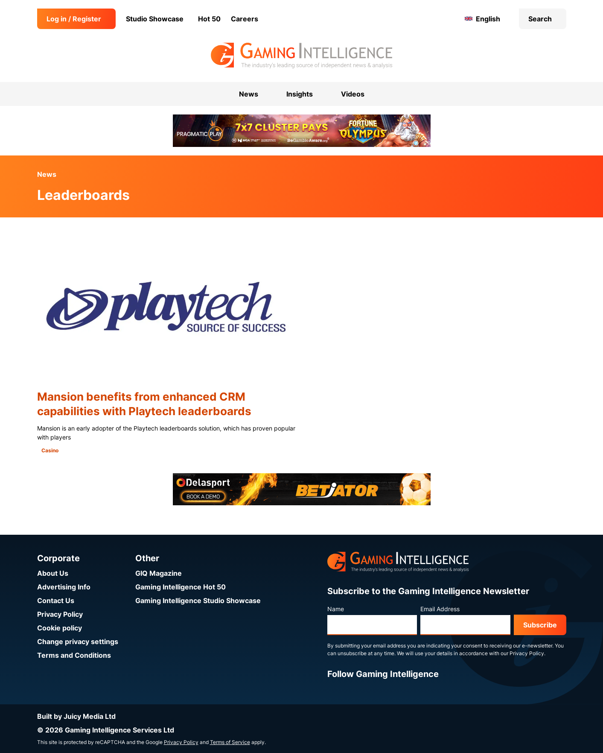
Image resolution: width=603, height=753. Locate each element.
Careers (244, 19)
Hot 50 (209, 19)
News (46, 174)
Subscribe (540, 625)
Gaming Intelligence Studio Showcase (198, 600)
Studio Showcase (155, 19)
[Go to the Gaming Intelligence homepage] (301, 55)
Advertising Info (63, 587)
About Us (52, 573)
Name (335, 608)
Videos (352, 94)
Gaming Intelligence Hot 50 (180, 587)
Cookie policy (59, 628)
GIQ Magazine (158, 573)
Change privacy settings (77, 641)
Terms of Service (230, 742)
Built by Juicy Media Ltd (76, 716)
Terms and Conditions (74, 655)
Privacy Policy (60, 614)
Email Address (440, 608)
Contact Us (55, 600)
